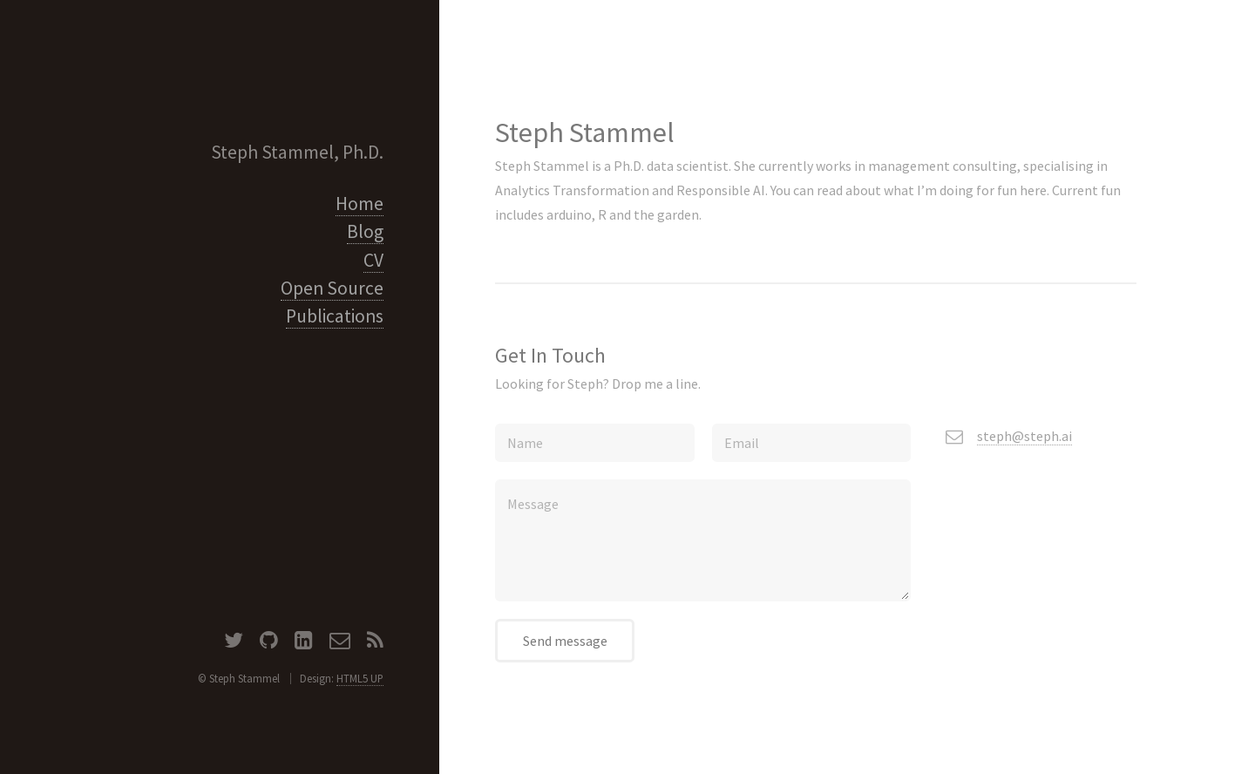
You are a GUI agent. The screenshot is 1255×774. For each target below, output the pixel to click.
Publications (334, 316)
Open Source (332, 288)
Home (359, 203)
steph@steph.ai (1024, 436)
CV (373, 260)
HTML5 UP (359, 678)
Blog (365, 231)
